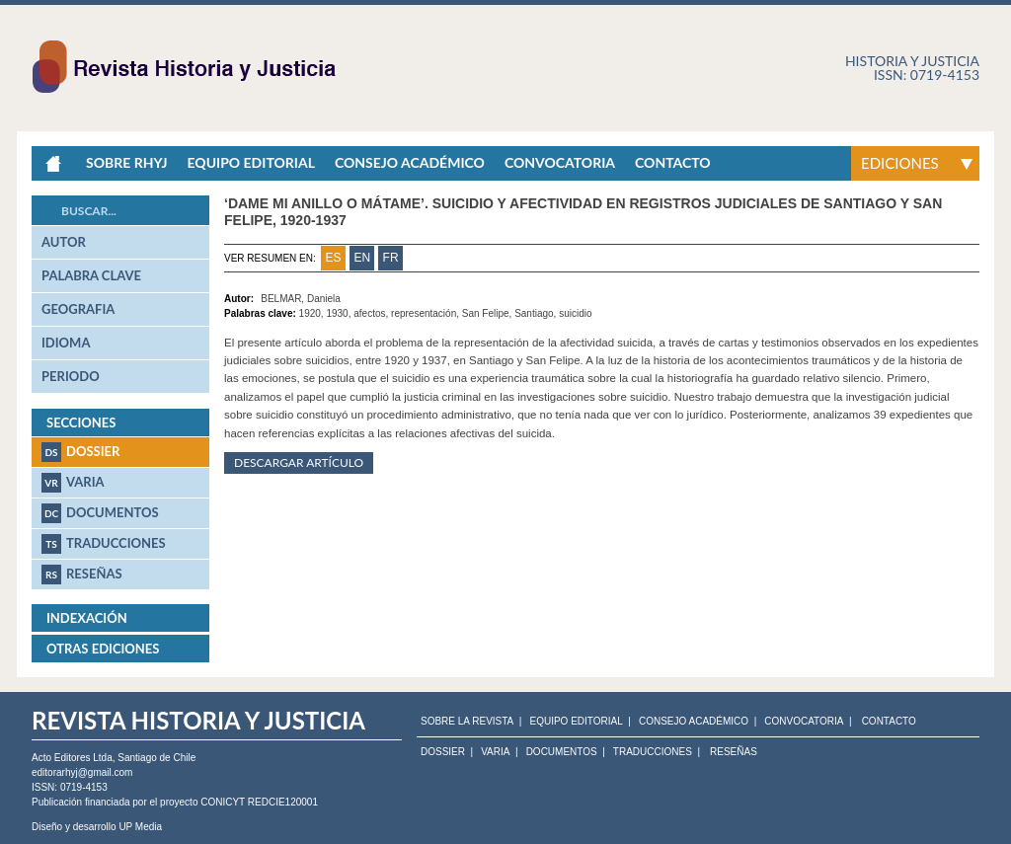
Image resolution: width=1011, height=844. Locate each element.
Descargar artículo (298, 462)
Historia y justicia (912, 60)
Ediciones (900, 163)
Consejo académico (410, 162)
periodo (70, 376)
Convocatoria (560, 162)
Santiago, (536, 313)
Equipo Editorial (250, 162)
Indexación (86, 618)
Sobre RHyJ (126, 162)
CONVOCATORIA (803, 722)
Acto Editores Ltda (72, 757)
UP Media (140, 826)
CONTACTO (889, 722)
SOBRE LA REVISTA (467, 722)
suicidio (575, 313)
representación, (426, 313)
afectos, (372, 313)
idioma (65, 342)
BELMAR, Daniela (301, 298)
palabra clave (91, 275)
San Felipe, (488, 313)
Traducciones (103, 544)
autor (63, 242)
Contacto (673, 162)
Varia (73, 483)
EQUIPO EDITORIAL (575, 722)
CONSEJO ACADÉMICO (693, 722)
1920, (313, 313)
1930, (339, 313)
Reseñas (81, 574)
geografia (78, 309)
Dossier (80, 452)
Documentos (100, 513)
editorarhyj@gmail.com (82, 772)
